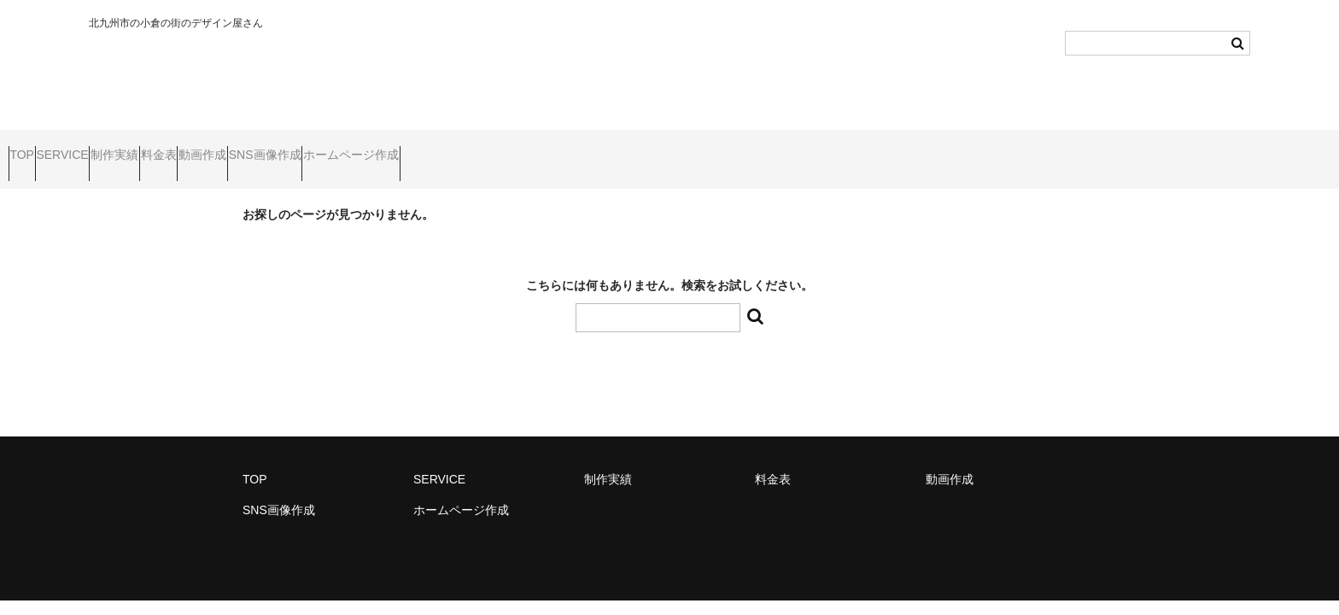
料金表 (266, 148)
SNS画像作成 (437, 148)
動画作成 (342, 148)
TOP (30, 148)
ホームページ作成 (556, 148)
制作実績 (189, 148)
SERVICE (103, 148)
